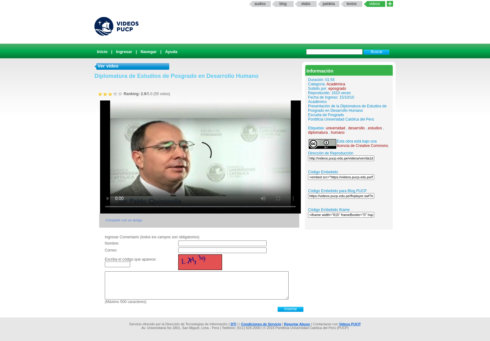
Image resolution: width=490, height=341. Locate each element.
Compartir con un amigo (123, 220)
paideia (329, 4)
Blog (283, 4)
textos (352, 4)
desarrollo (356, 128)
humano (337, 132)
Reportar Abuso (297, 324)
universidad (335, 128)
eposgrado (337, 88)
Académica (336, 84)
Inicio (102, 51)
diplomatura (318, 132)
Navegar (149, 51)
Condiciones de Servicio (261, 324)
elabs (306, 4)
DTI (233, 324)
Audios (259, 4)
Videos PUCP (350, 324)
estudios (375, 128)
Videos (374, 4)
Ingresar (124, 51)
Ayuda (171, 51)
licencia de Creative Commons (362, 145)
